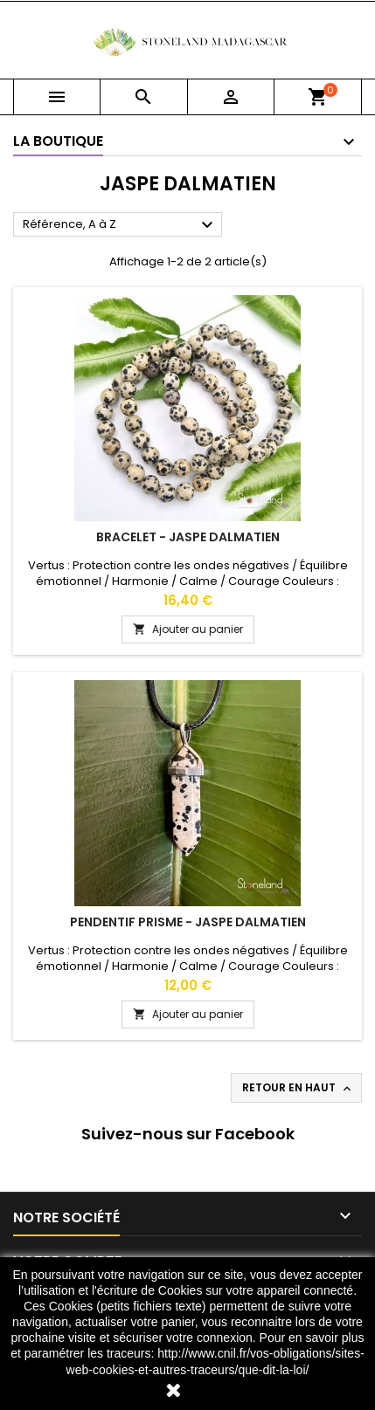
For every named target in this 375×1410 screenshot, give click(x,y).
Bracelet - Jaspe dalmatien (188, 537)
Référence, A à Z (120, 225)
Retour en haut (298, 1088)
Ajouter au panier (188, 629)
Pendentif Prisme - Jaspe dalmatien (188, 922)
